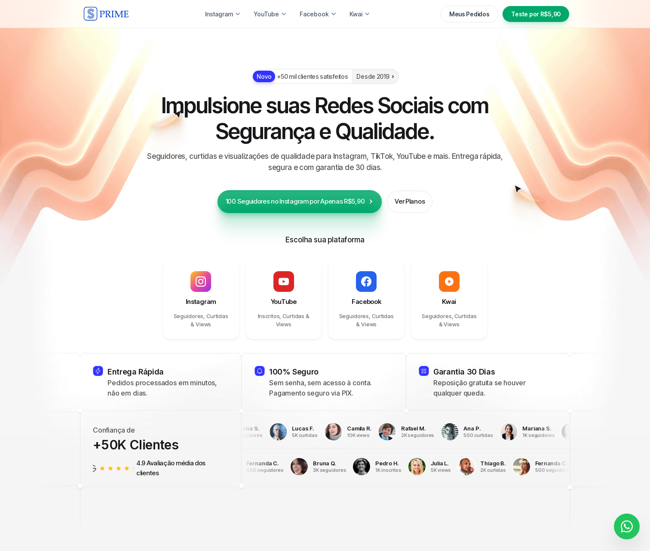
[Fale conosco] (627, 525)
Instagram (178, 14)
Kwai (404, 14)
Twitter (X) (363, 14)
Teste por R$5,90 (536, 14)
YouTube (265, 14)
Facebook (313, 14)
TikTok (222, 14)
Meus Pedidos (469, 14)
